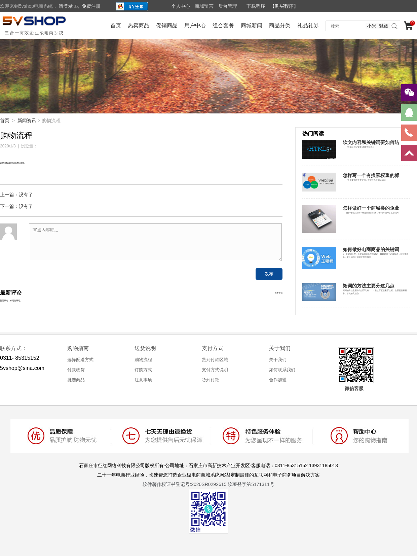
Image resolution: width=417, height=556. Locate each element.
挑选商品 (76, 379)
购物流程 (143, 359)
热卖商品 (138, 25)
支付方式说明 (215, 369)
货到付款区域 (215, 359)
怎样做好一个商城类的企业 (371, 208)
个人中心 (180, 6)
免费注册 (91, 6)
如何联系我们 (282, 369)
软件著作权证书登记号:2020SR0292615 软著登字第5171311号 (208, 484)
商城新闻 (251, 25)
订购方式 (143, 369)
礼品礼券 (308, 25)
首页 (115, 25)
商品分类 (280, 25)
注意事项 (143, 379)
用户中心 (195, 25)
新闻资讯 (26, 120)
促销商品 (167, 25)
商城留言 (204, 6)
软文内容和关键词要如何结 (371, 142)
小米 (371, 26)
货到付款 (210, 379)
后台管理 (227, 6)
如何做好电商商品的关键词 (371, 249)
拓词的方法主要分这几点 (368, 285)
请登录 (66, 6)
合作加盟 (278, 379)
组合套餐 (223, 25)
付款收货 (76, 369)
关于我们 (278, 359)
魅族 (383, 26)
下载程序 (256, 6)
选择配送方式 (80, 359)
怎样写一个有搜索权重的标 (371, 175)
